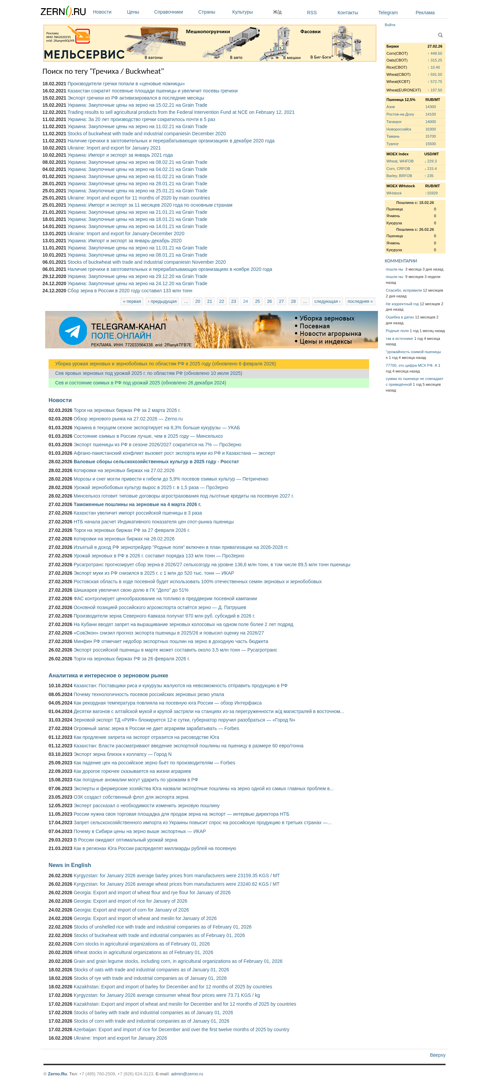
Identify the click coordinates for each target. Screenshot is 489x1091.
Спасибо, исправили (404, 290)
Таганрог (394, 122)
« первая (132, 301)
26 (269, 301)
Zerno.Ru (57, 1073)
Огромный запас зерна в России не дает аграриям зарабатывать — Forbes (156, 728)
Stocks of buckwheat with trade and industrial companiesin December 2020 (147, 133)
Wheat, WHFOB (400, 161)
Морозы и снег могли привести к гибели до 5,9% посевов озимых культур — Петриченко (171, 479)
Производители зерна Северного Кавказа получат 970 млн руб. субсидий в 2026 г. (164, 616)
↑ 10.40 (434, 67)
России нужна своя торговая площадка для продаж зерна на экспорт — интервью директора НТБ (181, 814)
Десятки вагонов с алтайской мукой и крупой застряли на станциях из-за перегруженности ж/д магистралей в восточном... (209, 711)
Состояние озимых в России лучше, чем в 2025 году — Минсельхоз (148, 436)
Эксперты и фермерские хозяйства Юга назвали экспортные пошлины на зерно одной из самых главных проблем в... (204, 788)
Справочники (174, 12)
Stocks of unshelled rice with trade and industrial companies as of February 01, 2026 (163, 927)
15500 (430, 144)
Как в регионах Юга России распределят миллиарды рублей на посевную (155, 848)
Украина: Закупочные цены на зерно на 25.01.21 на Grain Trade (137, 190)
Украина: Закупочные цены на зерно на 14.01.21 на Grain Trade (137, 226)
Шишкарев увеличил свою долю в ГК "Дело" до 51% (131, 590)
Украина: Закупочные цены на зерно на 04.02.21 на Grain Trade (137, 169)
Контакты (348, 12)
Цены (139, 12)
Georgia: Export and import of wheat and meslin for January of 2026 (145, 918)
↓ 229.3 (430, 161)
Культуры (251, 12)
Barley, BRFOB (399, 176)
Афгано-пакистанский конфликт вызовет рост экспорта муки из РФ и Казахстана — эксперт (174, 453)
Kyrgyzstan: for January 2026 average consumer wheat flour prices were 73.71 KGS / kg (167, 995)
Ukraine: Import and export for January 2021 (114, 148)
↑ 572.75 (435, 82)
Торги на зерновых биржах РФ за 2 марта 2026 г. (127, 410)
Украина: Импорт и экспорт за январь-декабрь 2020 (125, 240)
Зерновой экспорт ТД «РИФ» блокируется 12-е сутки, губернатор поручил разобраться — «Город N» (184, 720)
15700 (430, 136)
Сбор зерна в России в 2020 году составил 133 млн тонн (130, 290)
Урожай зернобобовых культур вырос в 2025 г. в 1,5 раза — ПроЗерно (151, 487)
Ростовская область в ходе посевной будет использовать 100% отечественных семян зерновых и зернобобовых (198, 581)
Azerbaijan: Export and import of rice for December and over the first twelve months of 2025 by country (181, 1029)
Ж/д (277, 12)
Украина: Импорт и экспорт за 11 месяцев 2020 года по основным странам (150, 205)
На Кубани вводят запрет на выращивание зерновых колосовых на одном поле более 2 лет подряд (183, 624)
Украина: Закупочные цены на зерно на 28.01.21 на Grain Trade (137, 183)
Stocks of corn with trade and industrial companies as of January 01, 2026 (151, 1021)
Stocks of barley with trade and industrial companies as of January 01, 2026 (153, 1012)
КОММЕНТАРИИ (401, 261)
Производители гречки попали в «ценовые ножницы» (126, 83)
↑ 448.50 (435, 53)
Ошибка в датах (400, 317)
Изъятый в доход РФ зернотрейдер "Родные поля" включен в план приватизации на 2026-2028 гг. (181, 547)
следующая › (327, 301)
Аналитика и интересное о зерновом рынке (108, 675)
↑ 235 (428, 176)
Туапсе (392, 144)
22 (221, 301)
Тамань (392, 136)
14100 (430, 114)
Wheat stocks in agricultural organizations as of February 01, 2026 (143, 952)
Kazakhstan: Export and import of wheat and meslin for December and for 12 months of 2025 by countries (185, 1004)
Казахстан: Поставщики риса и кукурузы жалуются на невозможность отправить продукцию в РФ (181, 685)
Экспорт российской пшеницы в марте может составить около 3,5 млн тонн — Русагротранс (175, 650)
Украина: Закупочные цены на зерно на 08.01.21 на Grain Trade (137, 255)
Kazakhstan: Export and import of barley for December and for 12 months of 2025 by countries (173, 986)
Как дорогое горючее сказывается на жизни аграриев (132, 771)
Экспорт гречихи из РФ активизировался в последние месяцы (136, 98)
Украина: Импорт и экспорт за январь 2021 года (120, 155)
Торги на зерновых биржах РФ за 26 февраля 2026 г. (132, 658)
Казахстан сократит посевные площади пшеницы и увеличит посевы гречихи (153, 90)
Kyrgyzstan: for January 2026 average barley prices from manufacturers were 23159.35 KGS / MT (177, 875)
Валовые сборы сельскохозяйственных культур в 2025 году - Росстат (156, 461)
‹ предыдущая (162, 301)
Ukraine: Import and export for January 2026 (120, 1038)
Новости (108, 12)
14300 (430, 107)
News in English (70, 865)
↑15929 (431, 193)
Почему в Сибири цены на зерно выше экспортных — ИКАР (140, 831)
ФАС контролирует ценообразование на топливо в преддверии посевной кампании (165, 598)
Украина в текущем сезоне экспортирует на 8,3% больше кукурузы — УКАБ (157, 427)
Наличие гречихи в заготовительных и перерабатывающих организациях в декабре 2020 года (171, 140)
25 (257, 301)
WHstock (394, 193)
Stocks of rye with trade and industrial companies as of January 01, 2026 (150, 978)
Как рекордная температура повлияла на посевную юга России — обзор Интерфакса (168, 703)
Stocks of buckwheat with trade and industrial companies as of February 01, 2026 (159, 935)
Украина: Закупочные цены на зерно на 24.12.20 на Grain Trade (137, 283)
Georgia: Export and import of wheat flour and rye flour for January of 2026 (152, 892)
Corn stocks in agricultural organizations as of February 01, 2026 (142, 944)
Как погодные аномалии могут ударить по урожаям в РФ (136, 779)
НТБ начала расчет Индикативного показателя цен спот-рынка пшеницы (154, 521)
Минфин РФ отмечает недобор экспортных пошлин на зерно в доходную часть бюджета (171, 641)
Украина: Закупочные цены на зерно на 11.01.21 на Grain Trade (137, 247)
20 (197, 301)
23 (233, 301)
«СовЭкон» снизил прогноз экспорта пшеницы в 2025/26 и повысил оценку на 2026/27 (169, 633)
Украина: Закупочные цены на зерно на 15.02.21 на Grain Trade (137, 105)
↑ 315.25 (435, 60)
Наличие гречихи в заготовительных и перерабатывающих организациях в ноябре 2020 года (170, 269)
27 (281, 301)
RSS (312, 12)
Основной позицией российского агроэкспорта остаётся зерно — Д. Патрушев (160, 607)
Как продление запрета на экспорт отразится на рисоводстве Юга (146, 737)
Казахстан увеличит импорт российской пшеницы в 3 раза (138, 513)
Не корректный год (402, 304)
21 (209, 301)
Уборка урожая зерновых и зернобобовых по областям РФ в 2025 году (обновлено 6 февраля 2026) (162, 363)
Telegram (388, 12)
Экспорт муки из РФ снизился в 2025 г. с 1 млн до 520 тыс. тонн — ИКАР (154, 573)
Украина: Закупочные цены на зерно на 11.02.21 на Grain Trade (137, 126)
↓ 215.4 (430, 169)
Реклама (425, 12)
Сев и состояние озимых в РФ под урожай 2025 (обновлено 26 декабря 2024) (137, 382)
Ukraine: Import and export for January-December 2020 (126, 233)
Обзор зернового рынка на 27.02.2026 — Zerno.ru (128, 418)
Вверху (438, 1055)
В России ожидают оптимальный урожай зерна (125, 840)
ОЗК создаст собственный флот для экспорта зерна (131, 797)
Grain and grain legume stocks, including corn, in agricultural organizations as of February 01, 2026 (178, 961)
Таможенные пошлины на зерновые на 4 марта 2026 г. (137, 504)
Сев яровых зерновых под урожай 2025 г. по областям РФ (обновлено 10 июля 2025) (145, 373)
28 (293, 301)
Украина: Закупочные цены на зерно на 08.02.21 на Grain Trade (137, 162)
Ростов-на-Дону (400, 114)
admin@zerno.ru (187, 1073)
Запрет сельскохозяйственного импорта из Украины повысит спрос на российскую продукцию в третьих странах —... (202, 822)
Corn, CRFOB (398, 169)
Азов (390, 107)
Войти (390, 25)
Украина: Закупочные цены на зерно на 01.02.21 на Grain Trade (137, 176)
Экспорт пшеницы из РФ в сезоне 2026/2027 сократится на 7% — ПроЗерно (157, 444)
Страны (213, 12)
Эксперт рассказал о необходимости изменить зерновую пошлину (147, 805)
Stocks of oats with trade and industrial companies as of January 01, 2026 (151, 969)
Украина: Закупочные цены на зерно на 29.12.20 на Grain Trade (137, 276)
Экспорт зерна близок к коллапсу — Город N (122, 754)
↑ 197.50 (435, 90)
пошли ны (395, 269)
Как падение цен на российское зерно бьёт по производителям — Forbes (154, 762)
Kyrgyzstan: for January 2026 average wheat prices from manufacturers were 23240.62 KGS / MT (176, 884)
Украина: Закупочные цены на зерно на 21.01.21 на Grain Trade (137, 212)
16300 (430, 129)
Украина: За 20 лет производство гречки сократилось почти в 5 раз (141, 119)
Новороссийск (398, 129)
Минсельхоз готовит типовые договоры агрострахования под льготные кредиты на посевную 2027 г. (184, 496)
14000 (430, 122)
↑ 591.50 (435, 74)
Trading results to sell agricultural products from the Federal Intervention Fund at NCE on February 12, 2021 (181, 112)
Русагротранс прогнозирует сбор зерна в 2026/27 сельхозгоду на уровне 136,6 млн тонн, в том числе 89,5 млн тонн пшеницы (212, 564)
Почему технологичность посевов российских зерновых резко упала (149, 694)
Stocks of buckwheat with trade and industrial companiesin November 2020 (147, 262)
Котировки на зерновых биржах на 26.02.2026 (124, 538)
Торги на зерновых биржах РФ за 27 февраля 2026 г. (132, 530)
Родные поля (397, 331)
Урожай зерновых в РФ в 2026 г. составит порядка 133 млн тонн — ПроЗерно (159, 555)
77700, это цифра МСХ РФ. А (411, 365)
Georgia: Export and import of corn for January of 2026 (131, 910)
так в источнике (399, 338)
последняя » (360, 301)
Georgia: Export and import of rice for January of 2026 (130, 901)
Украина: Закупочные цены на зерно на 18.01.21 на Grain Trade (137, 219)
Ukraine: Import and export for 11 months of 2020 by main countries (139, 198)
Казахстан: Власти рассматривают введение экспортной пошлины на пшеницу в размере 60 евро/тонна (189, 745)
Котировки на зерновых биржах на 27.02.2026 (124, 470)
